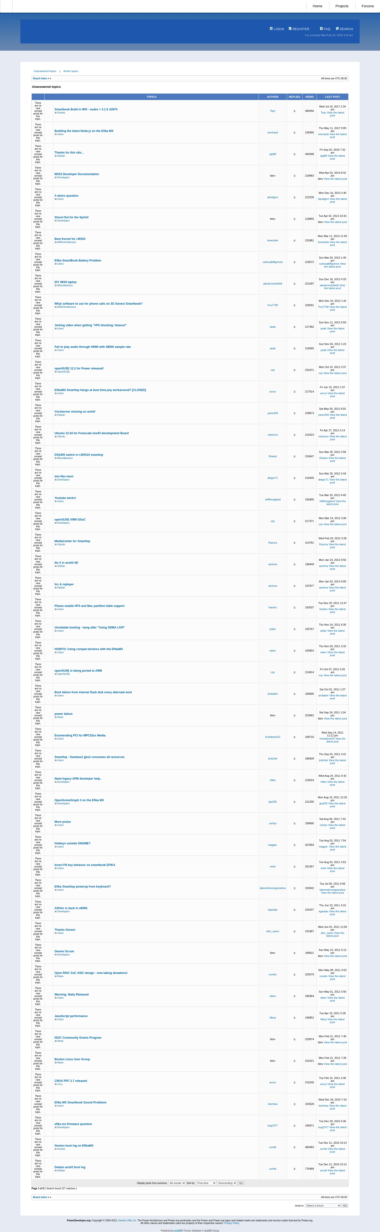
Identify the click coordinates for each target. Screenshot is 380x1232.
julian (272, 629)
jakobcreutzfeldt (272, 283)
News (60, 717)
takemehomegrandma (273, 888)
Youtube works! (65, 498)
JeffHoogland (273, 499)
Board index (40, 78)
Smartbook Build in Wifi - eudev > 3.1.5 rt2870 (86, 109)
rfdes (273, 780)
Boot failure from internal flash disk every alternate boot (93, 692)
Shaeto (273, 456)
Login (277, 29)
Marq (273, 1017)
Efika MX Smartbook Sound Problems (81, 1102)
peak (273, 326)
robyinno (273, 434)
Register (299, 29)
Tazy (273, 110)
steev (272, 650)
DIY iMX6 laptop (65, 282)
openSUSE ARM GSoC (70, 519)
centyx (273, 823)
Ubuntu (61, 436)
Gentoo (61, 112)
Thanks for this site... (69, 152)
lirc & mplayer (64, 584)
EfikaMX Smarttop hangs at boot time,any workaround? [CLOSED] (100, 390)
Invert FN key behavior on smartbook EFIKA (85, 865)
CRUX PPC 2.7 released (71, 1081)
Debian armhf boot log (70, 1167)
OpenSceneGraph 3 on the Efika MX (79, 800)
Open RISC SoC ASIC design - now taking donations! (91, 973)
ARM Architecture (66, 242)
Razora (273, 542)
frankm (273, 607)
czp (273, 369)
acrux (272, 391)
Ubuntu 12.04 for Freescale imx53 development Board (92, 433)
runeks (273, 974)
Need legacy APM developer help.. (78, 778)
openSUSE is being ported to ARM (78, 670)
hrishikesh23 (272, 736)
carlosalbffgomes (273, 262)
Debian (61, 156)
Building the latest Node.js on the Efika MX (84, 131)
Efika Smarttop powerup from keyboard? (83, 886)
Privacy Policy (231, 1223)
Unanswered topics (45, 71)
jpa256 (273, 801)
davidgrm (272, 197)
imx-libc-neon (64, 476)
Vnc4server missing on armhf (75, 411)
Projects (341, 6)
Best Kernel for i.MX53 (70, 239)
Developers (63, 177)
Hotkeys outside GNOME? (73, 843)
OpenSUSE (63, 371)
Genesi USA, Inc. (127, 1220)
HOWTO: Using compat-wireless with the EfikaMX (89, 649)
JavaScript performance (71, 1016)
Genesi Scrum (64, 951)
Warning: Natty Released (72, 994)
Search (344, 29)
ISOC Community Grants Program (78, 1037)
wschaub (273, 132)
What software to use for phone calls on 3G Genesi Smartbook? (98, 303)
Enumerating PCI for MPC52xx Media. (80, 735)
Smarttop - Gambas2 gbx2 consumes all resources (90, 757)
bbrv (272, 175)
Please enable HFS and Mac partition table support (90, 606)
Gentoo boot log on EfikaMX (74, 1145)
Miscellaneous (65, 285)
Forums (368, 6)
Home (317, 6)
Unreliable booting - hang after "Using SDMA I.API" (90, 627)
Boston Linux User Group (72, 1059)
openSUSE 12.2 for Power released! (79, 368)
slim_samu (272, 931)
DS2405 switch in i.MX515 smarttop (79, 455)
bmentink (272, 240)
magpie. (272, 844)
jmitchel (272, 758)
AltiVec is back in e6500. (71, 908)
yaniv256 (272, 413)
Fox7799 (273, 305)
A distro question (66, 195)
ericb (273, 866)
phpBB (178, 1230)
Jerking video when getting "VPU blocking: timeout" (91, 325)
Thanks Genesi (65, 929)
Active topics (71, 71)
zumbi (272, 1147)
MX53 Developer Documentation (77, 174)
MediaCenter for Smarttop (72, 541)
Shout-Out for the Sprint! (72, 217)
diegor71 (273, 477)
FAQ (325, 29)
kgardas (272, 909)
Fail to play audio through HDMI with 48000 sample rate (93, 347)
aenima (272, 564)
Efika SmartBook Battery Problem (78, 260)
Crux (60, 1084)
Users (60, 134)
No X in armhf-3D (66, 562)
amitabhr (273, 693)
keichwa (272, 1103)
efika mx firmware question (73, 1124)
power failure (64, 714)
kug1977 (273, 1125)
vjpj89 (272, 154)
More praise (63, 822)
